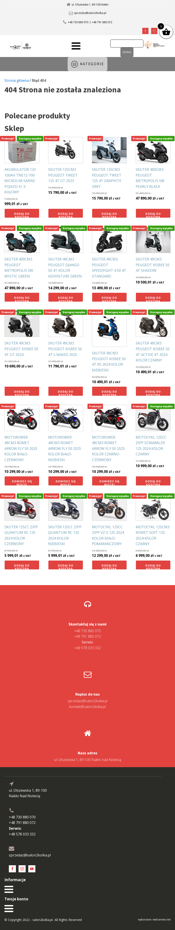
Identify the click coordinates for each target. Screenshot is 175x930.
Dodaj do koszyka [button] (22, 215)
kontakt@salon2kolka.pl (87, 706)
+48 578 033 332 (87, 645)
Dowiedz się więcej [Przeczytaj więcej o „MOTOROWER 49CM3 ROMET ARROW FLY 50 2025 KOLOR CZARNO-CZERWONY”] (109, 482)
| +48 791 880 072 (100, 22)
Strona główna (16, 80)
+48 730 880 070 (78, 22)
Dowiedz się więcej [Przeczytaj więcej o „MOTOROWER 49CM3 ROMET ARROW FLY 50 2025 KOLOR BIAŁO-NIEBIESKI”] (66, 482)
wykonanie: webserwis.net (154, 919)
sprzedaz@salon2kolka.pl (90, 13)
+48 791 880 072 (87, 636)
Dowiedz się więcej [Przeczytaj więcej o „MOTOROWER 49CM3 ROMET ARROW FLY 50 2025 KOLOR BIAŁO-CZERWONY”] (22, 482)
